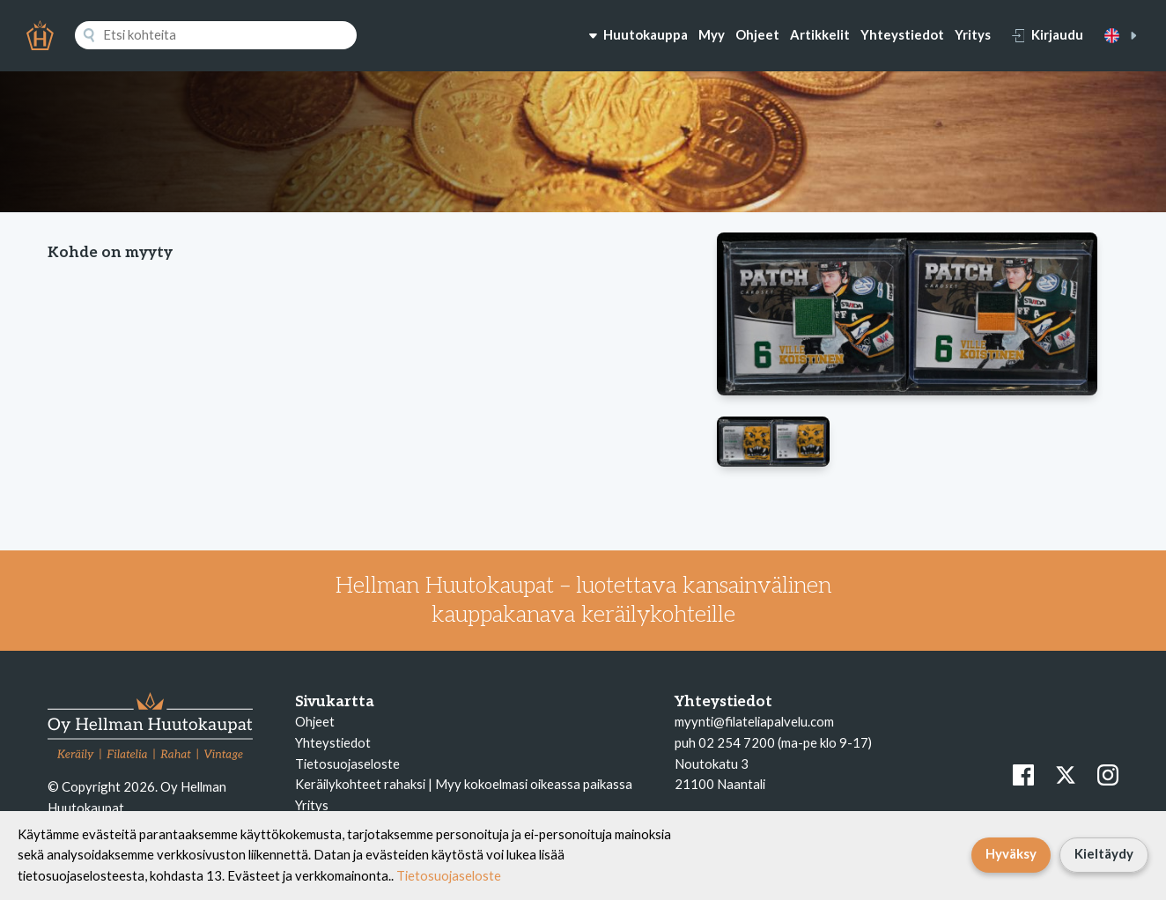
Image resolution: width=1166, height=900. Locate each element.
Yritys (973, 34)
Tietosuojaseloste (347, 763)
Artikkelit (820, 34)
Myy (711, 34)
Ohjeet (757, 34)
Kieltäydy (1103, 853)
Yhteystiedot (902, 34)
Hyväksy (1011, 853)
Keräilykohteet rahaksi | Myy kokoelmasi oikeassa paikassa (463, 784)
